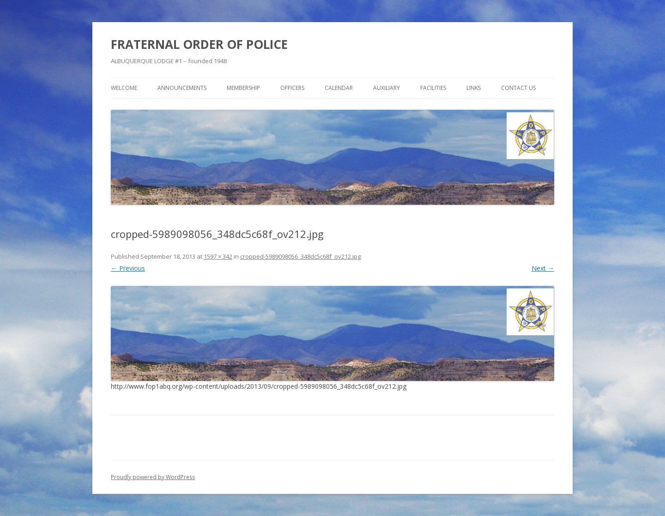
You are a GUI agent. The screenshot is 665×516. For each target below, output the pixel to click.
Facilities (433, 88)
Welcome (124, 88)
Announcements (181, 88)
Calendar (339, 88)
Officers (292, 88)
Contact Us (518, 88)
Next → (543, 268)
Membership (243, 88)
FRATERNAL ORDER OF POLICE (199, 44)
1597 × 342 (218, 256)
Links (473, 88)
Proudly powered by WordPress (153, 477)
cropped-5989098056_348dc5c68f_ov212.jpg (300, 256)
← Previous (128, 268)
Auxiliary (386, 88)
